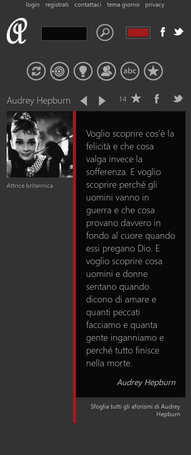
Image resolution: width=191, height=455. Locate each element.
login (33, 4)
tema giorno (123, 4)
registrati (57, 4)
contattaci (87, 4)
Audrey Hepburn (146, 381)
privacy (155, 4)
